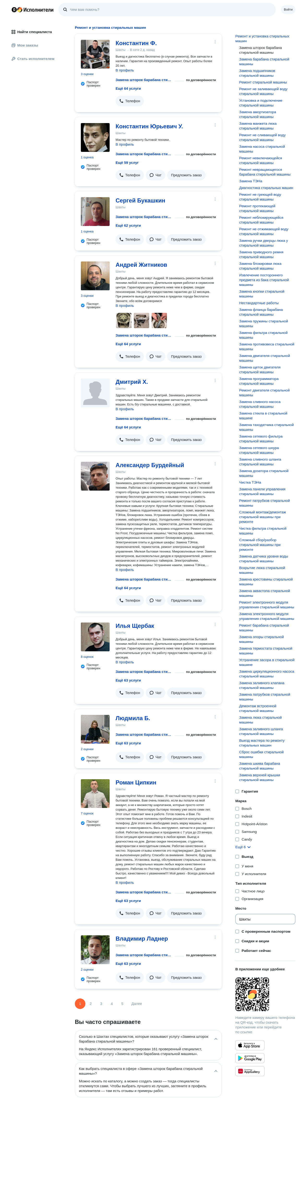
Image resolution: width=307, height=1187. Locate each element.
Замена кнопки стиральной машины (261, 293)
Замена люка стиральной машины (260, 719)
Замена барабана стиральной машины (264, 61)
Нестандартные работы (259, 303)
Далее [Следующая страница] (136, 1004)
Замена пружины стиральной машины (263, 323)
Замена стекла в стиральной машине (263, 415)
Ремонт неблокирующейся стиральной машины (261, 219)
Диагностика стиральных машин (266, 188)
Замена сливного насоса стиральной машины (259, 404)
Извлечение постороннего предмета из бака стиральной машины (264, 280)
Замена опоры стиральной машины (261, 639)
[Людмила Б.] (95, 729)
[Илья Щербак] (95, 637)
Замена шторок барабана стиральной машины (144, 80)
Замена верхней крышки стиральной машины (259, 777)
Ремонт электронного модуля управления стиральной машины (266, 604)
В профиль (125, 70)
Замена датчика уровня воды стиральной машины (263, 558)
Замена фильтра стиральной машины (263, 335)
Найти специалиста (32, 32)
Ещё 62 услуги (128, 225)
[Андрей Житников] (95, 275)
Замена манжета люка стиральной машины (258, 125)
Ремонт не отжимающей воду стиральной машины (263, 231)
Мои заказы (25, 45)
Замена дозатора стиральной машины (264, 473)
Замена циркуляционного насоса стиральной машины (266, 673)
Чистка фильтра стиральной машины (262, 530)
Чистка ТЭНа (250, 482)
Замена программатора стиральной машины (258, 381)
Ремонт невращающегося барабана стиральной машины (264, 171)
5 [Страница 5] (122, 1004)
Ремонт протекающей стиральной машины (257, 208)
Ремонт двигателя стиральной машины (264, 392)
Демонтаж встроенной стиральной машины (257, 708)
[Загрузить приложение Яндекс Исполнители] (265, 994)
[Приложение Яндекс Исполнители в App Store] (250, 1045)
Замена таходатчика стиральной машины (266, 427)
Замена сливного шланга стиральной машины (260, 461)
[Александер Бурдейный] (95, 476)
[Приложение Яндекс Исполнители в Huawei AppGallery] (250, 1071)
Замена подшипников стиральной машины (257, 73)
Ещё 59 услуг (127, 162)
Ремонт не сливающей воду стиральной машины (262, 137)
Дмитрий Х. (132, 382)
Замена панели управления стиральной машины (262, 491)
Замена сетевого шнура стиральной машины (259, 450)
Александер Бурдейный (150, 465)
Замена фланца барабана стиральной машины (261, 312)
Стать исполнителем (33, 59)
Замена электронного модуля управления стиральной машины (266, 616)
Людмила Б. (133, 718)
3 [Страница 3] (101, 1004)
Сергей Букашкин (140, 200)
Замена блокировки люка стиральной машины (260, 265)
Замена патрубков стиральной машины (264, 696)
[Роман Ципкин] (95, 793)
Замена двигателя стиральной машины (264, 358)
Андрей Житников (141, 264)
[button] (130, 101)
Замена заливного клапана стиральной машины (261, 685)
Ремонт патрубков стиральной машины (264, 503)
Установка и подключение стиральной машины (260, 102)
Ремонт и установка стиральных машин (262, 38)
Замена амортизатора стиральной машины (257, 114)
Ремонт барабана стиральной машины (264, 627)
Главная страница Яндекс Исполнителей (33, 9)
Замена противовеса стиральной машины (266, 346)
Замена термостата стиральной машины (265, 650)
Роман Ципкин (136, 782)
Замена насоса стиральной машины (262, 148)
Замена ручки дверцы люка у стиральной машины (263, 242)
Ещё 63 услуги (128, 680)
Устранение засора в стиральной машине (267, 662)
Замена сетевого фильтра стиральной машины (261, 438)
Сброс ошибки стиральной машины (261, 754)
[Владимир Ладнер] (95, 949)
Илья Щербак (135, 626)
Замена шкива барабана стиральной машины (259, 765)
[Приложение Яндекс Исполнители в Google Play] (250, 1058)
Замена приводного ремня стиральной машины (261, 254)
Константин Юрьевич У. (149, 126)
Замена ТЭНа (250, 181)
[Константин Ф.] (95, 54)
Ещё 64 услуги (128, 88)
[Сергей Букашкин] (95, 211)
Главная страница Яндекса (14, 9)
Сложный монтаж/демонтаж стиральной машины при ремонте (262, 517)
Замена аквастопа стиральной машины (264, 593)
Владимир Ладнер (142, 938)
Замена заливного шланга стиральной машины (261, 731)
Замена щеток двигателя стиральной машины (259, 369)
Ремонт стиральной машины (263, 82)
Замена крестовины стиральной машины (266, 581)
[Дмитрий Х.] (95, 393)
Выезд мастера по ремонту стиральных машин (261, 742)
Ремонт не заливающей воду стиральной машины (263, 91)
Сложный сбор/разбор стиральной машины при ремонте (259, 545)
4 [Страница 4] (112, 1004)
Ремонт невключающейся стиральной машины (260, 160)
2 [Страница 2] (91, 1004)
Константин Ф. (136, 43)
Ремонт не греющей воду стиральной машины (260, 196)
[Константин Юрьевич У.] (95, 137)
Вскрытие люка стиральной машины (262, 570)
